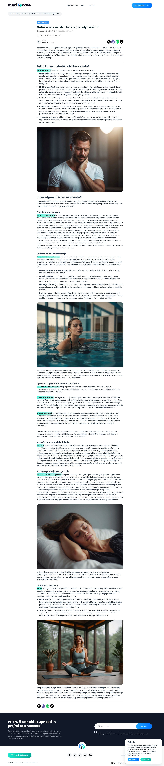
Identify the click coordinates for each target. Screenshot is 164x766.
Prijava (144, 726)
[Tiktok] (80, 755)
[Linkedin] (90, 755)
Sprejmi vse (133, 760)
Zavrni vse (145, 760)
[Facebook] (69, 755)
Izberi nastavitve (133, 755)
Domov (12, 14)
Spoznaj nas (72, 5)
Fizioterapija (26, 14)
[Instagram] (75, 755)
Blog (83, 5)
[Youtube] (85, 755)
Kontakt (92, 5)
